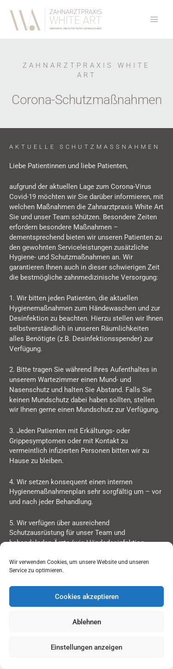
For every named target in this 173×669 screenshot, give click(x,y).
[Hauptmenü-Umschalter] (154, 19)
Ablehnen (86, 622)
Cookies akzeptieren (87, 597)
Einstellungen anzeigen (86, 647)
